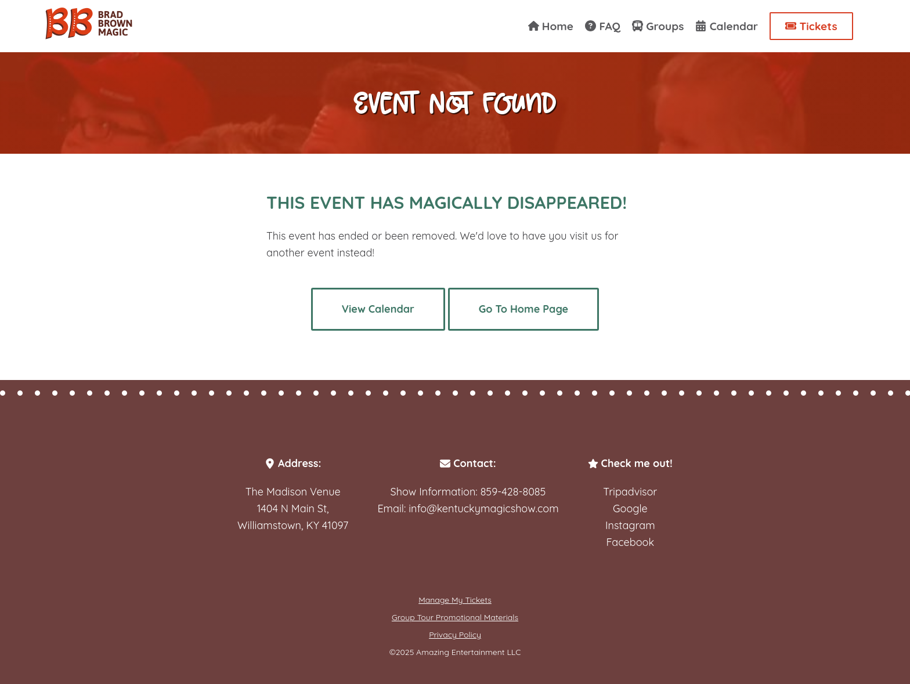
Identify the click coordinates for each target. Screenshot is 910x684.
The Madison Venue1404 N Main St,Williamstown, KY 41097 (292, 508)
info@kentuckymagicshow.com (483, 508)
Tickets (811, 26)
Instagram (630, 525)
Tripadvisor (630, 491)
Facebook (630, 542)
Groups (658, 26)
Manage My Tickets (455, 600)
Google (630, 508)
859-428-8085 (513, 491)
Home (551, 26)
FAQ (602, 26)
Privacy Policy (455, 634)
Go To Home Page (523, 309)
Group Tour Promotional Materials (455, 617)
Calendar (726, 26)
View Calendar (378, 309)
